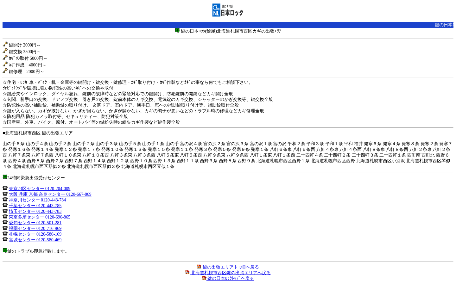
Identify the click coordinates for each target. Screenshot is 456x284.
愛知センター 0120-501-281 (35, 222)
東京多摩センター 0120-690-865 (40, 217)
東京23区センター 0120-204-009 (40, 188)
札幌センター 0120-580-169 (35, 234)
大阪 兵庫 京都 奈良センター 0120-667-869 (50, 194)
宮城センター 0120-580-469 (35, 240)
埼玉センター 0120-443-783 (35, 211)
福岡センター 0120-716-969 (35, 228)
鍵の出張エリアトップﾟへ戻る (228, 267)
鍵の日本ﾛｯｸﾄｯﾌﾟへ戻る (228, 278)
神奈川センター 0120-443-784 (37, 200)
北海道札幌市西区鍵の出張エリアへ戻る (228, 272)
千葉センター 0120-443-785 (35, 205)
